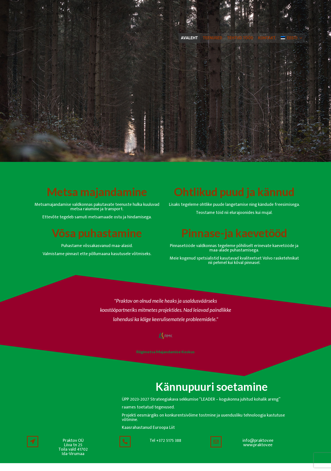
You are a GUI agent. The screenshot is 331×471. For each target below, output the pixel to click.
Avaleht (189, 38)
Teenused (212, 38)
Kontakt (267, 38)
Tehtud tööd (240, 38)
